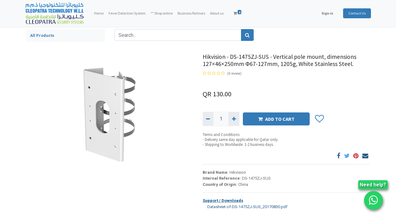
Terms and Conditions (221, 134)
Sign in (326, 13)
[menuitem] (100, 13)
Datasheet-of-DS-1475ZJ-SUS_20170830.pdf (245, 206)
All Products (42, 35)
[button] (319, 119)
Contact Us (355, 13)
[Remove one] (208, 119)
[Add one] (233, 119)
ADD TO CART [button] (276, 119)
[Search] (247, 35)
